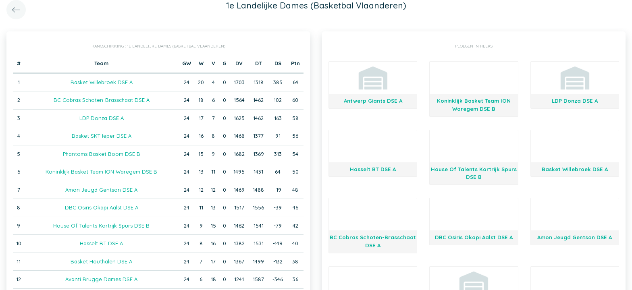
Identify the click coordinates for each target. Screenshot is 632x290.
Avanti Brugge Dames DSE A (101, 279)
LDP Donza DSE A (101, 118)
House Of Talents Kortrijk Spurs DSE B (101, 225)
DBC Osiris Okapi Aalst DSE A (101, 207)
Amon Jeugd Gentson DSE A (101, 189)
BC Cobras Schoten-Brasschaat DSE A (102, 100)
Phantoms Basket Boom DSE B (101, 154)
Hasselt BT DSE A (101, 243)
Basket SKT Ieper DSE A (101, 136)
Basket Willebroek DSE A (102, 82)
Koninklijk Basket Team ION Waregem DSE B (101, 171)
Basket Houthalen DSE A (101, 261)
